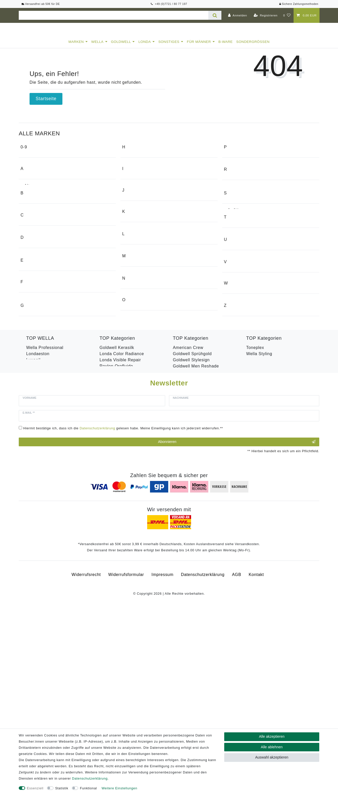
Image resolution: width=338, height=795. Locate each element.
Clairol (30, 309)
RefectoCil (238, 219)
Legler (132, 341)
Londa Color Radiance (122, 529)
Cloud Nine (35, 319)
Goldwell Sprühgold (192, 529)
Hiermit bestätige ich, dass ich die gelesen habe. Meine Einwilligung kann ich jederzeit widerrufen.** (123, 612)
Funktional (88, 788)
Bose (29, 279)
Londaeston (38, 529)
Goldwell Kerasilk (117, 523)
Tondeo (235, 338)
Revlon (234, 238)
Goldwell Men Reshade (196, 542)
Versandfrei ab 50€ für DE (41, 4)
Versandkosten (247, 728)
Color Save (37, 548)
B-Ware (225, 46)
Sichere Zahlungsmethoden (298, 4)
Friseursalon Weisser (45, 459)
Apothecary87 (38, 228)
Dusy (29, 369)
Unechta (236, 379)
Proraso (235, 169)
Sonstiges (168, 46)
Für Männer (199, 46)
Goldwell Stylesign (191, 536)
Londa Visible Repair (120, 536)
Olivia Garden (139, 452)
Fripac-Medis (37, 450)
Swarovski (238, 308)
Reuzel (234, 228)
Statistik (61, 788)
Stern (233, 298)
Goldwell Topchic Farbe (196, 548)
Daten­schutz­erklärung (89, 778)
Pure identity (240, 178)
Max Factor (137, 381)
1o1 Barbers (36, 169)
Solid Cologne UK (245, 288)
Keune (132, 310)
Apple (29, 238)
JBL (130, 270)
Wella (97, 46)
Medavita (135, 391)
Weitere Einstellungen (119, 788)
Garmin (133, 169)
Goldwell (121, 46)
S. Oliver (236, 269)
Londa (144, 46)
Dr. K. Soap (35, 359)
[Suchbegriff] (113, 15)
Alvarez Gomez (39, 209)
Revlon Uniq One (263, 536)
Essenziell (35, 788)
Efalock (31, 400)
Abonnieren (236, 626)
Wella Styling (259, 529)
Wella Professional (44, 523)
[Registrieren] (265, 15)
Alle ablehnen (272, 747)
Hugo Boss (137, 209)
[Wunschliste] (287, 15)
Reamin (235, 209)
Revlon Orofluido (116, 542)
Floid (29, 430)
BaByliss (32, 269)
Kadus (132, 301)
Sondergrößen (253, 46)
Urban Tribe (239, 388)
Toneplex (255, 523)
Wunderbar (238, 459)
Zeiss (233, 490)
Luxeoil (33, 536)
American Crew (39, 219)
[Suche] (214, 15)
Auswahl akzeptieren (271, 757)
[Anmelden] (237, 15)
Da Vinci (32, 349)
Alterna (31, 199)
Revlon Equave (115, 548)
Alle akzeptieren (272, 736)
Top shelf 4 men (243, 348)
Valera (234, 419)
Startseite (46, 103)
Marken (76, 46)
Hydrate (34, 542)
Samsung (237, 279)
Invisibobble (138, 240)
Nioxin (132, 422)
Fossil (30, 440)
